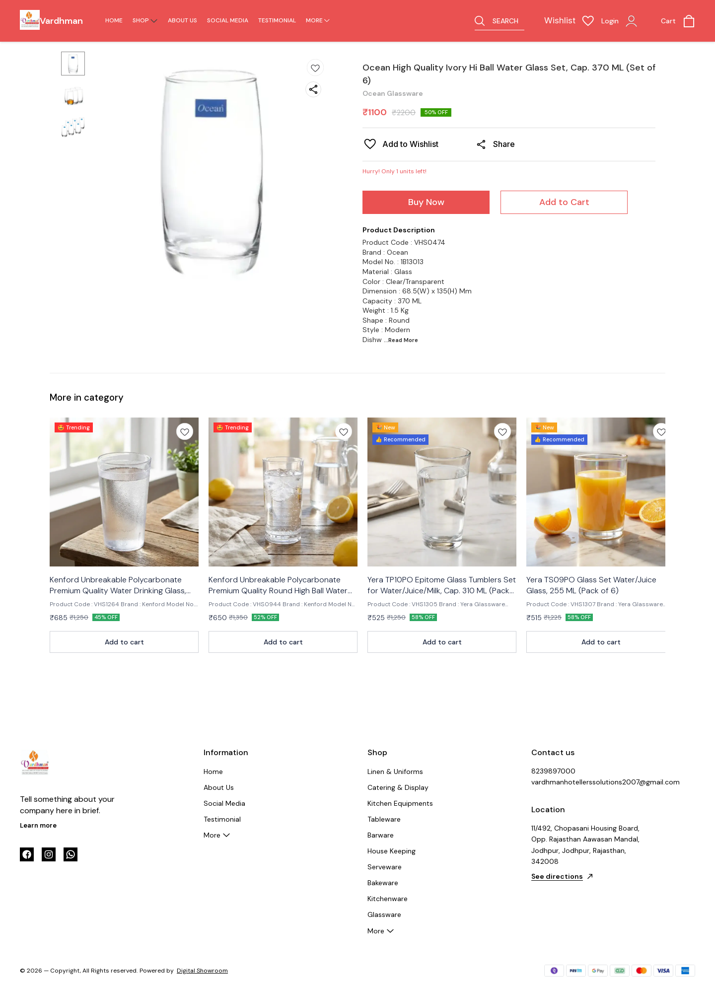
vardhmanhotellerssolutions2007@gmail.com (586, 781)
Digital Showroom (202, 971)
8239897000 (553, 771)
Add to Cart (564, 202)
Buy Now (426, 202)
